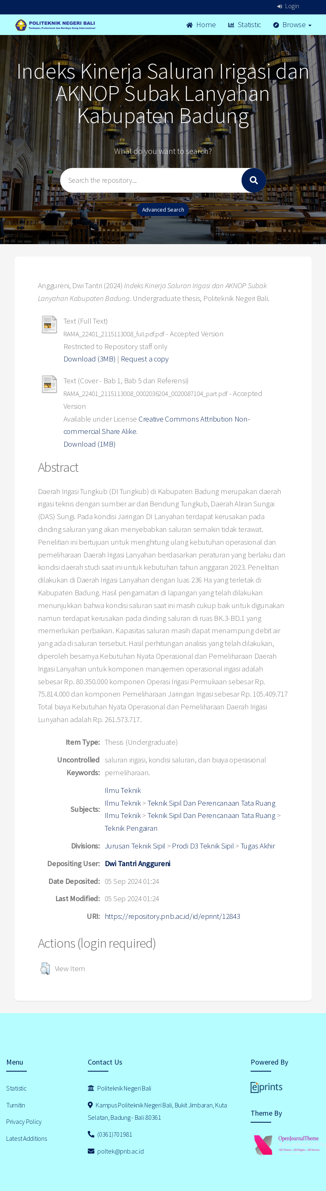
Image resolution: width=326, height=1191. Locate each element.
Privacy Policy (24, 1121)
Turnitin (15, 1105)
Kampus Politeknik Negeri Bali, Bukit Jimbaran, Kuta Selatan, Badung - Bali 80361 (157, 1111)
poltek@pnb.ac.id (116, 1151)
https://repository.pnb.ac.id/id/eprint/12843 (172, 916)
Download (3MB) (89, 359)
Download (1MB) (89, 444)
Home (201, 24)
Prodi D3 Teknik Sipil (203, 846)
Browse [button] (292, 24)
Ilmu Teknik (123, 790)
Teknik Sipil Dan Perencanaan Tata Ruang (211, 803)
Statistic (244, 24)
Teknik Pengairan (131, 828)
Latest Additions (26, 1138)
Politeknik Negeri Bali (119, 1088)
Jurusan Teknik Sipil (135, 846)
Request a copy (145, 359)
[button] (45, 969)
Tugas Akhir (258, 846)
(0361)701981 (110, 1134)
